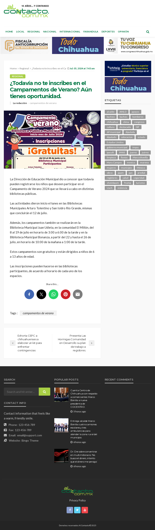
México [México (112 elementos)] (141, 167)
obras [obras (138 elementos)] (110, 172)
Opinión (123, 31)
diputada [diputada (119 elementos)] (130, 132)
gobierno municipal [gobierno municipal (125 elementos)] (117, 147)
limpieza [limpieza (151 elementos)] (111, 157)
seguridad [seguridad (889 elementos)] (138, 177)
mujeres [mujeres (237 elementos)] (111, 167)
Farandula (90, 31)
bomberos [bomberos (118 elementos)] (137, 116)
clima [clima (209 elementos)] (126, 121)
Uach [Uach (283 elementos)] (109, 187)
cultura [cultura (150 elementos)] (110, 127)
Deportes (108, 31)
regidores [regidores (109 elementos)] (112, 177)
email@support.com (29, 435)
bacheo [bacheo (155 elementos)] (111, 116)
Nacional (49, 31)
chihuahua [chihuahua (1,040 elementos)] (112, 121)
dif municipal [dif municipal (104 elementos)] (113, 132)
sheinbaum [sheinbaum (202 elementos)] (113, 182)
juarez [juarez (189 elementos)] (133, 152)
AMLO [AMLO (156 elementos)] (123, 111)
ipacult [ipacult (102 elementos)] (110, 152)
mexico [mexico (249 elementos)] (131, 162)
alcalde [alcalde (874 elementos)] (110, 111)
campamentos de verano (43, 103)
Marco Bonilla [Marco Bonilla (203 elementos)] (140, 157)
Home (9, 31)
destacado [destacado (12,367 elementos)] (125, 127)
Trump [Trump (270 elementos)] (127, 182)
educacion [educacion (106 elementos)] (127, 137)
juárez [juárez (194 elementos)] (145, 152)
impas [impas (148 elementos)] (135, 147)
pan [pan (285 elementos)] (131, 172)
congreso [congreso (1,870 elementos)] (139, 121)
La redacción (20, 103)
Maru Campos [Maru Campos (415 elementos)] (114, 162)
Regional (33, 31)
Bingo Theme (30, 440)
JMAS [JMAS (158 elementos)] (122, 152)
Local (20, 31)
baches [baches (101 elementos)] (123, 116)
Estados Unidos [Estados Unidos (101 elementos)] (115, 142)
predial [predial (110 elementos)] (141, 172)
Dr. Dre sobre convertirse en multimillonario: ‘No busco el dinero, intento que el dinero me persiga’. (83, 456)
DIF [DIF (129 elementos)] (137, 127)
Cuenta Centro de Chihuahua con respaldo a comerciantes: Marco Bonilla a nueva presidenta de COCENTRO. (83, 398)
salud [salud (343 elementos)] (125, 177)
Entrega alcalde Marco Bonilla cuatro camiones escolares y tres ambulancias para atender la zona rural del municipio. (83, 429)
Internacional (70, 31)
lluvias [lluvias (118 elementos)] (124, 157)
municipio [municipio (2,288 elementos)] (126, 167)
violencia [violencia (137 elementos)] (122, 187)
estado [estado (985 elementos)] (141, 137)
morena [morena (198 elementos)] (144, 162)
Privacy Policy (77, 500)
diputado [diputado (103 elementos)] (111, 137)
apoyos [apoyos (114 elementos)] (135, 111)
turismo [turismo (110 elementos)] (140, 182)
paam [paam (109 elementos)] (121, 172)
